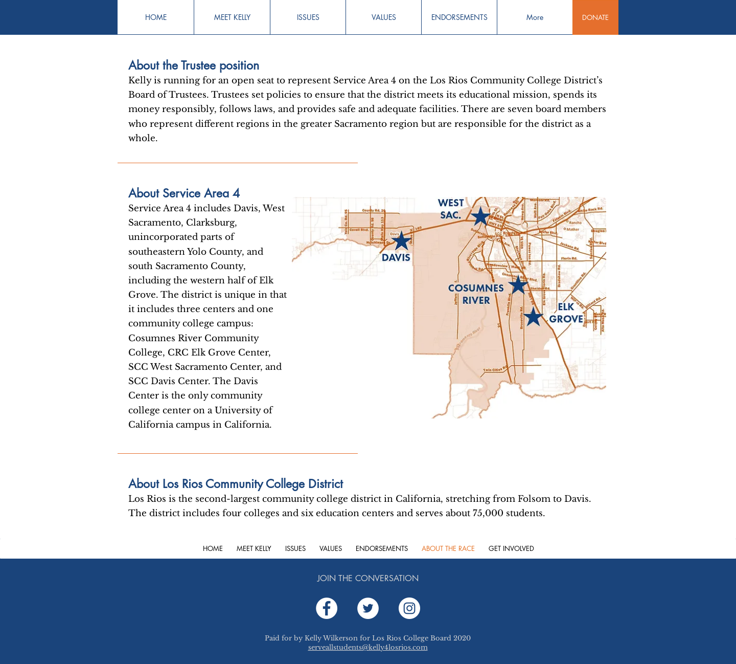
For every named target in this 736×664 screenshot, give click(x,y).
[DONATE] (595, 17)
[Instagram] (409, 608)
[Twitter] (368, 608)
